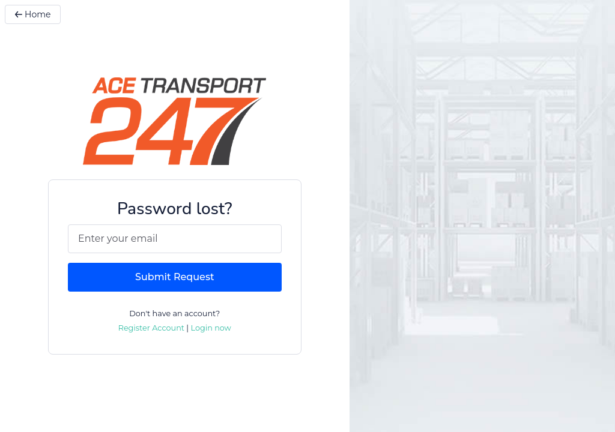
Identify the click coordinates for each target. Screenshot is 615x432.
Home (32, 14)
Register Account (151, 327)
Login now (210, 327)
